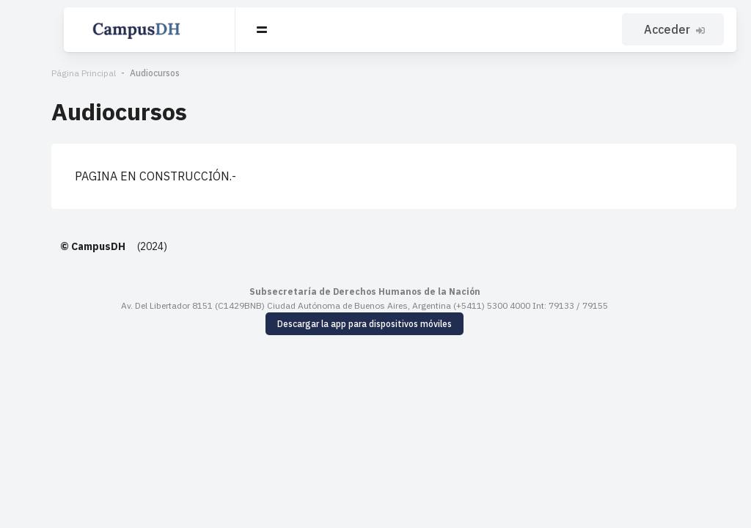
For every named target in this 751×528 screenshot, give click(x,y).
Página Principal (47, 72)
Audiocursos (118, 72)
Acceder (676, 29)
